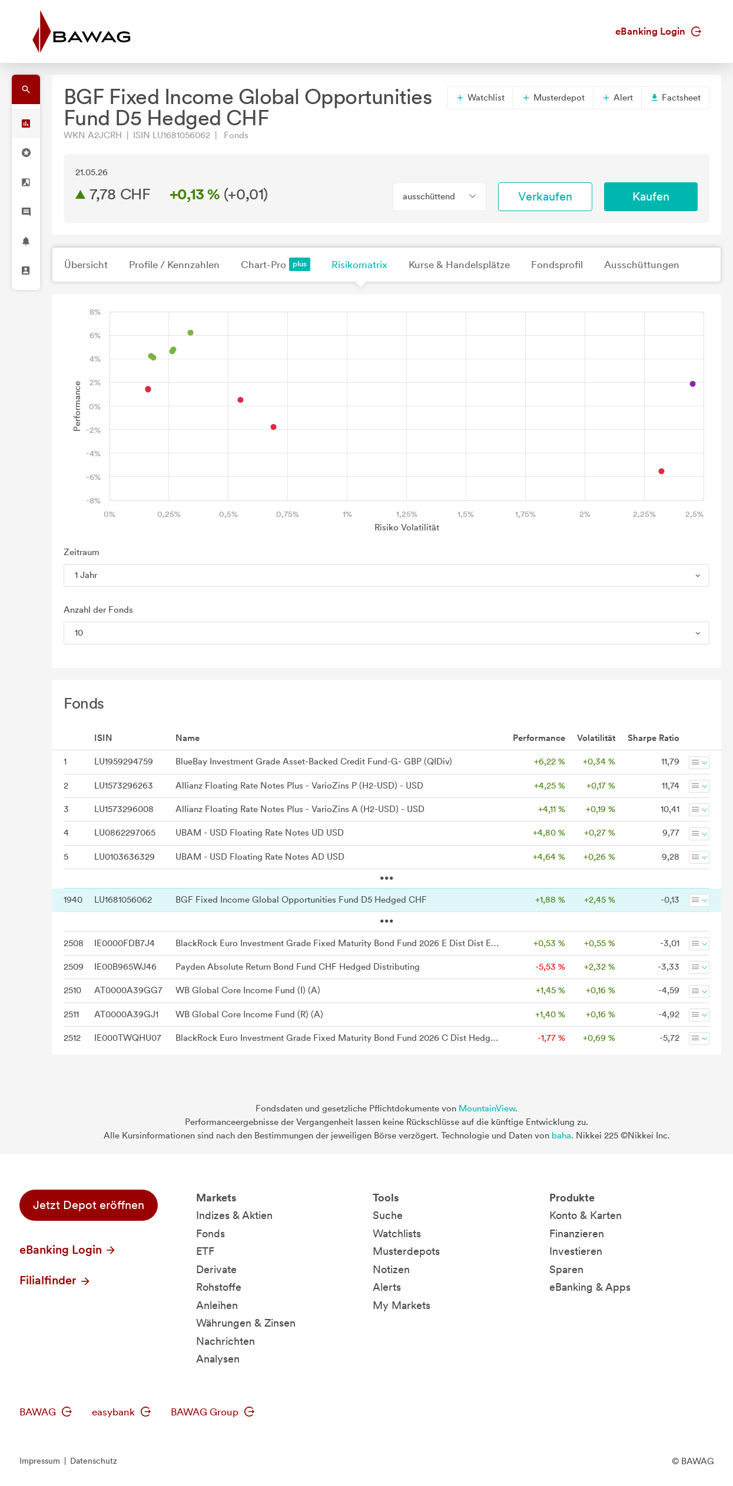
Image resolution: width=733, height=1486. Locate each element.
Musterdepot (553, 97)
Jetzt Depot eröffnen (88, 1205)
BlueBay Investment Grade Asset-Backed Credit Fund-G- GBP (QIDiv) (313, 761)
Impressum (39, 1460)
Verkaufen (545, 196)
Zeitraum (81, 552)
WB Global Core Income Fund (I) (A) (247, 990)
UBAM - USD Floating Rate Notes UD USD (259, 832)
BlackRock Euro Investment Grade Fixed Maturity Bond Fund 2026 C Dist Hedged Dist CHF (338, 1038)
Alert (617, 97)
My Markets (401, 1305)
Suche (388, 1215)
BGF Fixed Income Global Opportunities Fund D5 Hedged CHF (301, 899)
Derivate (216, 1269)
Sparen (566, 1269)
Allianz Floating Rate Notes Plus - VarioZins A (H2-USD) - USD (299, 809)
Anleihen (217, 1305)
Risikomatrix (359, 265)
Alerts (387, 1287)
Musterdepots (406, 1251)
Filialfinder (55, 1280)
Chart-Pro (275, 264)
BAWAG (45, 1412)
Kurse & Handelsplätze (459, 265)
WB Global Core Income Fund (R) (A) (249, 1014)
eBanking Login (658, 31)
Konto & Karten (585, 1215)
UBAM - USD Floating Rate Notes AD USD (259, 856)
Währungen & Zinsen (246, 1323)
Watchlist (480, 97)
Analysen (218, 1359)
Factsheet (675, 97)
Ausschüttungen (641, 265)
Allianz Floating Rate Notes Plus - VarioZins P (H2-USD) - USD (299, 785)
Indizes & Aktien (234, 1215)
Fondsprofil (557, 265)
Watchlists (397, 1233)
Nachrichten (225, 1341)
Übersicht (86, 265)
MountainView (487, 1108)
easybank (121, 1412)
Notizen (391, 1269)
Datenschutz (93, 1460)
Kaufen (650, 196)
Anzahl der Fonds (98, 610)
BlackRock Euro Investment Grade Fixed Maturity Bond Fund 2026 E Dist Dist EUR (338, 943)
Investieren (575, 1251)
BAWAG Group (212, 1412)
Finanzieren (576, 1233)
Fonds (210, 1233)
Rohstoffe (218, 1287)
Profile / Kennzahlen (174, 265)
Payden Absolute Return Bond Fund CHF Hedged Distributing (297, 966)
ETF (205, 1251)
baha (561, 1135)
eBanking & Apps (590, 1287)
